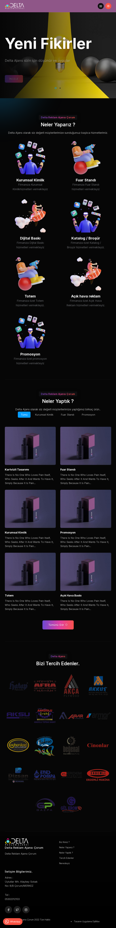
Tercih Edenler (66, 858)
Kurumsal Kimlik (30, 188)
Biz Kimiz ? (64, 842)
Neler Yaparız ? (66, 847)
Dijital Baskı (30, 246)
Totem (30, 304)
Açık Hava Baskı (71, 595)
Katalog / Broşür (85, 246)
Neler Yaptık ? (66, 852)
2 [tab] (59, 87)
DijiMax (96, 921)
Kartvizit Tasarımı (17, 469)
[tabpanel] (58, 49)
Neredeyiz (64, 863)
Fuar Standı (86, 188)
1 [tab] (54, 87)
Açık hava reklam (85, 304)
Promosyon (30, 362)
